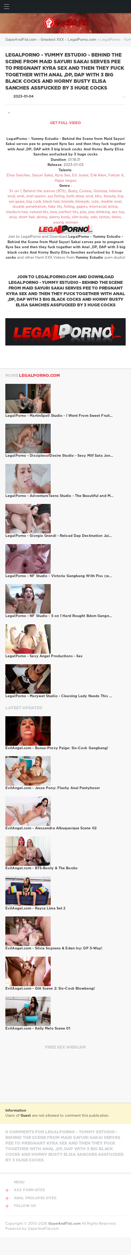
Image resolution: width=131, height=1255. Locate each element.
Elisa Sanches (18, 175)
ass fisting (56, 196)
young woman (65, 222)
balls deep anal (79, 196)
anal (20, 196)
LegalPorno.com (39, 375)
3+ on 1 (15, 191)
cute (95, 201)
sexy (13, 217)
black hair (51, 201)
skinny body (59, 217)
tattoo (104, 217)
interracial (97, 206)
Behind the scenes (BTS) (44, 191)
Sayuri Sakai (42, 175)
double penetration (29, 206)
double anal (111, 201)
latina (113, 206)
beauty (110, 196)
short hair (27, 217)
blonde (67, 201)
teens (116, 217)
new (53, 212)
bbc (98, 196)
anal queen (36, 196)
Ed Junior (80, 175)
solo (93, 217)
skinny (42, 217)
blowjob (82, 201)
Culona (85, 191)
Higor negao (65, 180)
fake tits (55, 206)
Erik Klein (98, 175)
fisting (69, 206)
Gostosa (100, 191)
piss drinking (99, 212)
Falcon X (116, 175)
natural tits (38, 212)
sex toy (118, 212)
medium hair (16, 212)
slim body (80, 217)
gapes (81, 206)
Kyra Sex (62, 175)
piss (83, 212)
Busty (73, 191)
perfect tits (68, 212)
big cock (33, 201)
